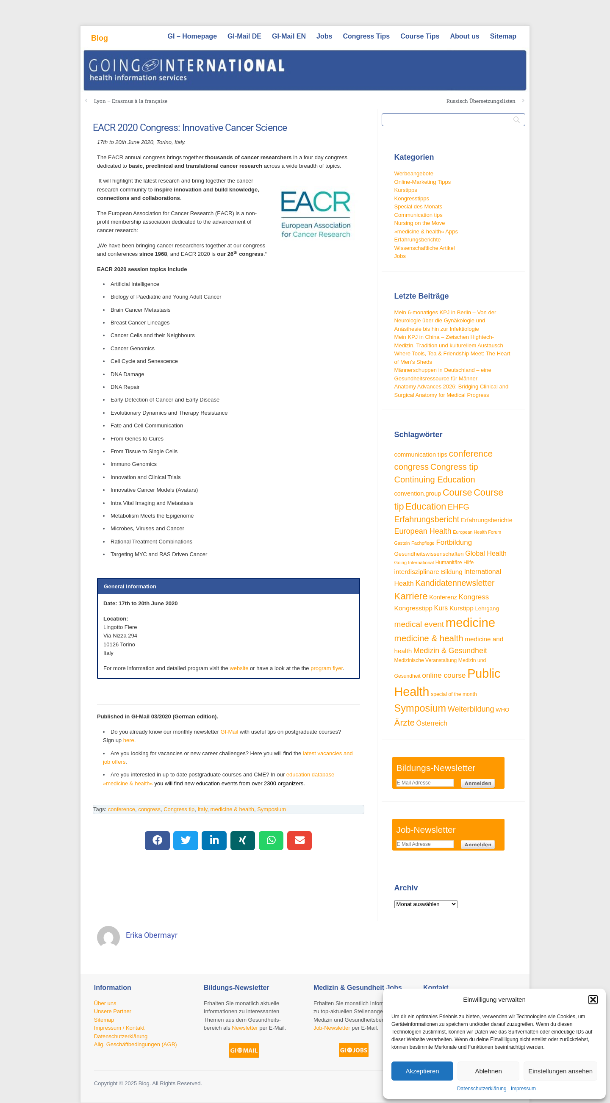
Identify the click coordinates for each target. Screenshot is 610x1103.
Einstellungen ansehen (560, 1071)
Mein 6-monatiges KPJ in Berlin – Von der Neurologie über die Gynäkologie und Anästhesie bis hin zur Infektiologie (445, 320)
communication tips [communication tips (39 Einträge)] (420, 454)
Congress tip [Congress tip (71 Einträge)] (454, 466)
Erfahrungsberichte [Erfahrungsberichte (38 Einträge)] (487, 520)
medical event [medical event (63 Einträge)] (419, 624)
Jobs (324, 36)
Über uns (105, 1003)
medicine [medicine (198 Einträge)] (470, 622)
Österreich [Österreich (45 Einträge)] (431, 723)
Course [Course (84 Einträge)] (457, 492)
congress (149, 809)
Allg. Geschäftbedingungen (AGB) (135, 1044)
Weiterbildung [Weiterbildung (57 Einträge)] (471, 709)
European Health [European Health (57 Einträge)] (423, 531)
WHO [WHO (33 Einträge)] (502, 710)
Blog (99, 38)
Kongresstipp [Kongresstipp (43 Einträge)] (413, 608)
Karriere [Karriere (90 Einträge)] (411, 596)
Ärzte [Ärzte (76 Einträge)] (404, 722)
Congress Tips (366, 36)
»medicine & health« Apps (426, 231)
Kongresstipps (411, 198)
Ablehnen (488, 1071)
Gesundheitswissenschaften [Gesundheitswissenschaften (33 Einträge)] (429, 554)
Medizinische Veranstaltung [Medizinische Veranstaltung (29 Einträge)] (425, 660)
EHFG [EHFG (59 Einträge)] (458, 506)
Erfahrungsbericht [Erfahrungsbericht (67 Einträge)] (427, 519)
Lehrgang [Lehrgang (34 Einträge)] (487, 608)
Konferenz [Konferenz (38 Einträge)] (443, 597)
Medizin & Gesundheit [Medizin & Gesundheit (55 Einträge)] (450, 650)
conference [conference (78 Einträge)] (471, 453)
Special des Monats (418, 206)
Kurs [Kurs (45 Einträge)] (441, 608)
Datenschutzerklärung (482, 1089)
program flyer (327, 668)
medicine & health (232, 809)
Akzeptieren (422, 1071)
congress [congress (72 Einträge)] (411, 466)
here (128, 740)
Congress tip (179, 809)
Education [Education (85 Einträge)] (425, 506)
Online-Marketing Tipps (422, 182)
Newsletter (245, 1028)
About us (464, 36)
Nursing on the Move (419, 223)
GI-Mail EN (289, 36)
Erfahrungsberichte (417, 239)
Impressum (523, 1089)
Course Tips (419, 36)
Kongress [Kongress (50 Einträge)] (474, 597)
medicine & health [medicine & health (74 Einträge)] (428, 638)
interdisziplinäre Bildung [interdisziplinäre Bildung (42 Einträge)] (428, 571)
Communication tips (418, 215)
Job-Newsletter (331, 1028)
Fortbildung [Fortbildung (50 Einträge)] (454, 542)
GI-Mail (229, 732)
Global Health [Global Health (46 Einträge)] (486, 553)
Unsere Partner (112, 1011)
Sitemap (503, 36)
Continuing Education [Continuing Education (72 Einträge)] (434, 479)
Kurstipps (405, 190)
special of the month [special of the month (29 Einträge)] (454, 694)
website (239, 668)
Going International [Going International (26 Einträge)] (414, 562)
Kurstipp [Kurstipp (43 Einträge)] (461, 608)
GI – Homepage (192, 36)
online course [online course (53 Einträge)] (444, 675)
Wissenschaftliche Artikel (424, 248)
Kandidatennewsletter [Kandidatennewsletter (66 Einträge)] (454, 583)
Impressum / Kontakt (119, 1028)
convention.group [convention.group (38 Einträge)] (417, 493)
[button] (593, 999)
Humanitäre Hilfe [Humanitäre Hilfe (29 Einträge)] (454, 562)
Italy (202, 809)
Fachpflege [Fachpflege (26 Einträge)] (423, 543)
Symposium (271, 809)
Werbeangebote (413, 173)
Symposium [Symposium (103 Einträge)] (420, 708)
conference (121, 809)
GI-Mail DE (244, 36)
